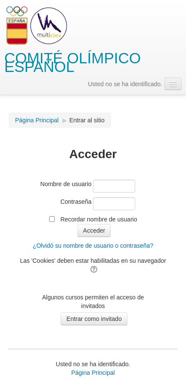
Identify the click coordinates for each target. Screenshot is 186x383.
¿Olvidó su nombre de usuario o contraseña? (93, 245)
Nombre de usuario (66, 184)
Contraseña (75, 201)
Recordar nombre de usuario (98, 219)
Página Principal (37, 120)
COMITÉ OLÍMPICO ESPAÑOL (72, 62)
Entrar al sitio (87, 120)
